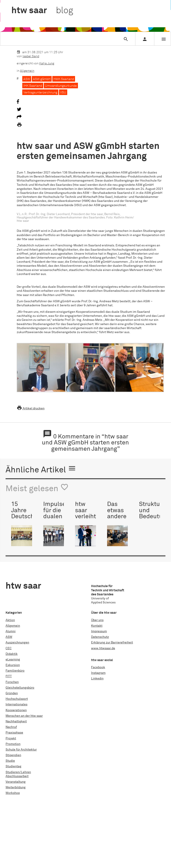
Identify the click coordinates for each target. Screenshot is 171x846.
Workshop (13, 793)
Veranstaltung (16, 781)
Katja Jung (46, 63)
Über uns (97, 620)
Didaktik (12, 654)
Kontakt (96, 625)
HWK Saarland (63, 79)
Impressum (99, 631)
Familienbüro (15, 670)
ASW (26, 79)
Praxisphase (14, 732)
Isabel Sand (30, 56)
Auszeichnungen (17, 642)
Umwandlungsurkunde (61, 85)
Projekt (11, 738)
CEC (9, 648)
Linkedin (97, 678)
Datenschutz (100, 637)
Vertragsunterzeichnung (40, 92)
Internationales (16, 704)
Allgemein (27, 70)
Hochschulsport (17, 698)
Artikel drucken (31, 408)
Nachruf (11, 727)
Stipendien (13, 755)
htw (42, 10)
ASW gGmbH (42, 79)
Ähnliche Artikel (41, 469)
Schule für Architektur (21, 749)
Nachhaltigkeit (16, 721)
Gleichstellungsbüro (20, 687)
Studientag (13, 766)
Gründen (12, 693)
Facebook (98, 667)
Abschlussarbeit (17, 776)
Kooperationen (16, 710)
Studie (10, 760)
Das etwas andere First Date (116, 516)
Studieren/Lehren (18, 772)
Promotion (13, 744)
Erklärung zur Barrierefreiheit (112, 642)
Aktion (10, 620)
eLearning (13, 659)
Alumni (11, 631)
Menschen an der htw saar (24, 715)
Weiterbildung (16, 787)
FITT (9, 676)
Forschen (12, 682)
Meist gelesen (37, 488)
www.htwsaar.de (103, 648)
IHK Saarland (32, 85)
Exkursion (13, 665)
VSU (63, 92)
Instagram (98, 673)
